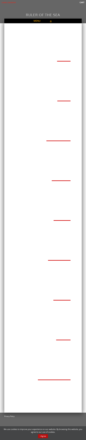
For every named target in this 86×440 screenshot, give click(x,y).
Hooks (62, 217)
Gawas (62, 296)
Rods (64, 57)
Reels (63, 336)
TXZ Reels (58, 137)
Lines (64, 97)
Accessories (54, 376)
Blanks (61, 177)
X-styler (59, 256)
